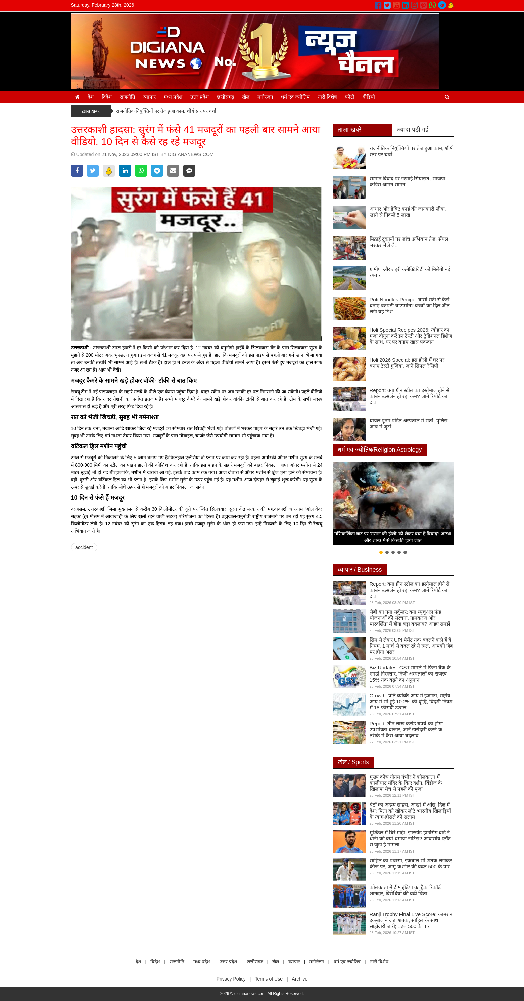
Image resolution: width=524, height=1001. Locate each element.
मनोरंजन (265, 97)
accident (84, 547)
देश (91, 97)
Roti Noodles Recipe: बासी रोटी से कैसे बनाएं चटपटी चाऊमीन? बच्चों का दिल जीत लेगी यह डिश (410, 305)
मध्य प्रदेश (173, 97)
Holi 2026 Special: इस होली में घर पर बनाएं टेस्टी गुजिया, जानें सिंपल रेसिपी (407, 363)
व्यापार (149, 97)
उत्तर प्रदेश (199, 97)
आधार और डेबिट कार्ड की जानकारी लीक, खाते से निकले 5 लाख (408, 212)
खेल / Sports (353, 762)
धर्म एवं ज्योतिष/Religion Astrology (380, 449)
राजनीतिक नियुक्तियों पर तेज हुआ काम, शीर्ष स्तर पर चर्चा (166, 111)
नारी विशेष (327, 97)
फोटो (349, 97)
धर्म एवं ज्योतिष (295, 97)
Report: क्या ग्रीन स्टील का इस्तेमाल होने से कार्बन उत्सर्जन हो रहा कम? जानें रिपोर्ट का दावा (409, 396)
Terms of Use (268, 979)
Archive (300, 979)
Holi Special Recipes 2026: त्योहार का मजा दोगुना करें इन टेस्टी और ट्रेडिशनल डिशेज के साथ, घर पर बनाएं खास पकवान (411, 336)
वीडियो (369, 97)
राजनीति (127, 97)
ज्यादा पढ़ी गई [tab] (412, 129)
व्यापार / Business (360, 569)
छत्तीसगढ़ (225, 97)
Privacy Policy (231, 979)
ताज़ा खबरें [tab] (349, 129)
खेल (245, 97)
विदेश (107, 97)
